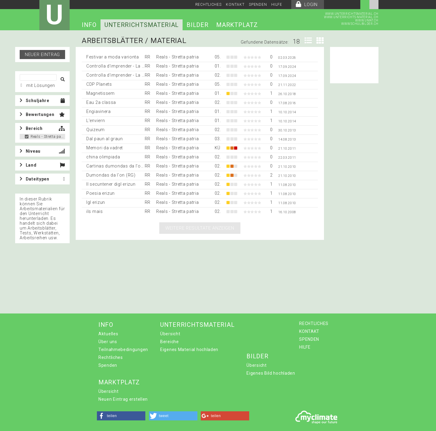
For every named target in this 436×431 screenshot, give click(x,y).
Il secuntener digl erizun (111, 184)
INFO (89, 24)
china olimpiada (103, 156)
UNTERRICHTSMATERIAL (141, 24)
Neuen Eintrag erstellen (123, 399)
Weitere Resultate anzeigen (199, 228)
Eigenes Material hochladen (189, 349)
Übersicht (170, 333)
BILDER (197, 24)
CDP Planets (99, 84)
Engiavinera (98, 111)
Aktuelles (108, 333)
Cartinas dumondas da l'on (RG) (120, 166)
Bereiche (169, 341)
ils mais (94, 211)
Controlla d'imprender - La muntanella (125, 66)
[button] (121, 415)
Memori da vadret (104, 147)
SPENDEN (258, 4)
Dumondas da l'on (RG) (111, 175)
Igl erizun (95, 202)
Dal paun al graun (104, 138)
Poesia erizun (100, 193)
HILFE (276, 4)
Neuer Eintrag (42, 54)
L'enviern (95, 120)
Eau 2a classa (101, 102)
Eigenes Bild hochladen (270, 373)
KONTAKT (235, 4)
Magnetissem (100, 93)
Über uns (107, 341)
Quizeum (95, 129)
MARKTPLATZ (237, 24)
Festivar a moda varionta (112, 57)
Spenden (107, 365)
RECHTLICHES (208, 4)
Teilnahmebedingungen (123, 349)
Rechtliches (110, 357)
